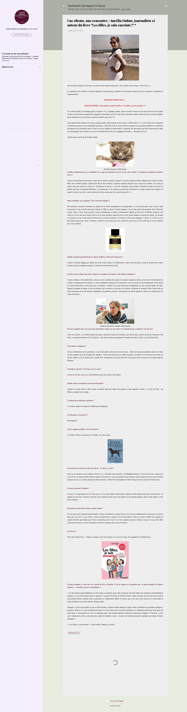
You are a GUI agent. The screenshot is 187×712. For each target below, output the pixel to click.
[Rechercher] (166, 6)
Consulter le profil (22, 35)
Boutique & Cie (74, 633)
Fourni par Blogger (115, 701)
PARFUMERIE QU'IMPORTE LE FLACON (21, 29)
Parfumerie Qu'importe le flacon (86, 5)
